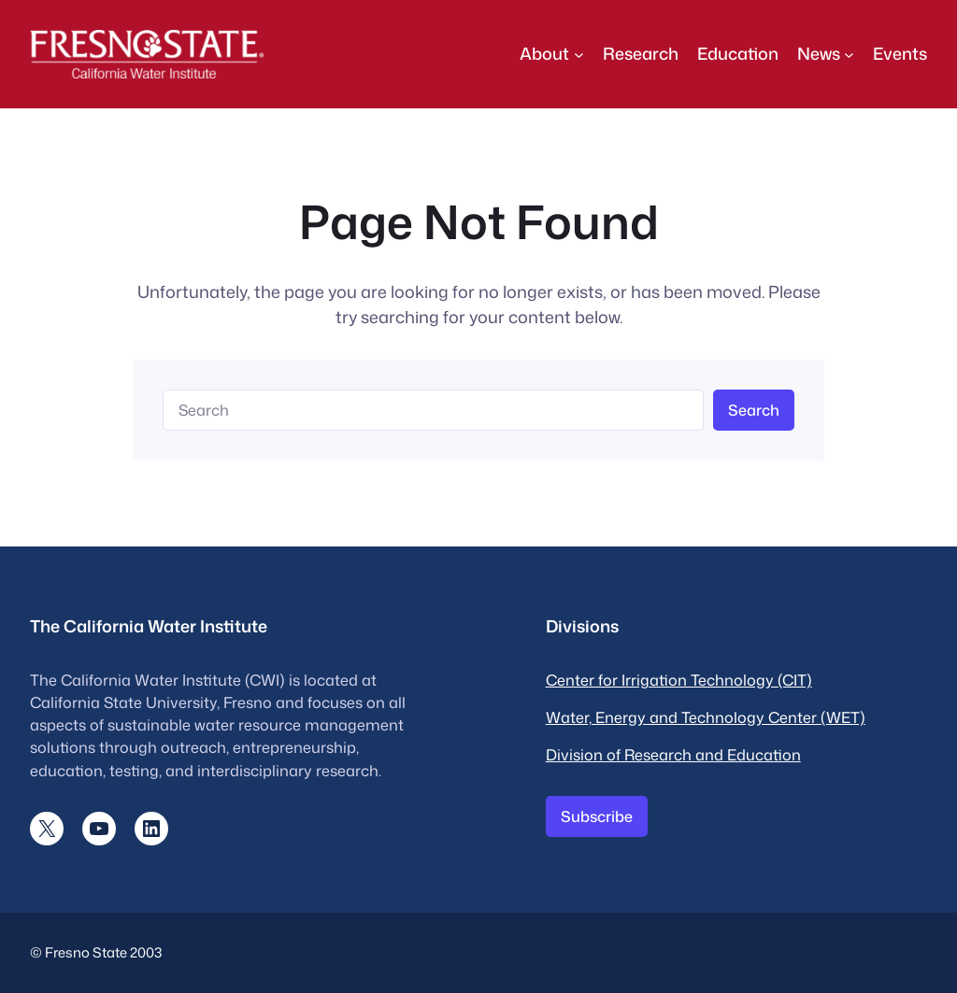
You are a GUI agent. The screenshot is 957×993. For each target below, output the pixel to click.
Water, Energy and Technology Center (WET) (705, 717)
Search (753, 409)
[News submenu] (849, 54)
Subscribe (597, 816)
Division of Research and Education (673, 754)
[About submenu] (579, 54)
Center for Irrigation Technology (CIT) (679, 679)
